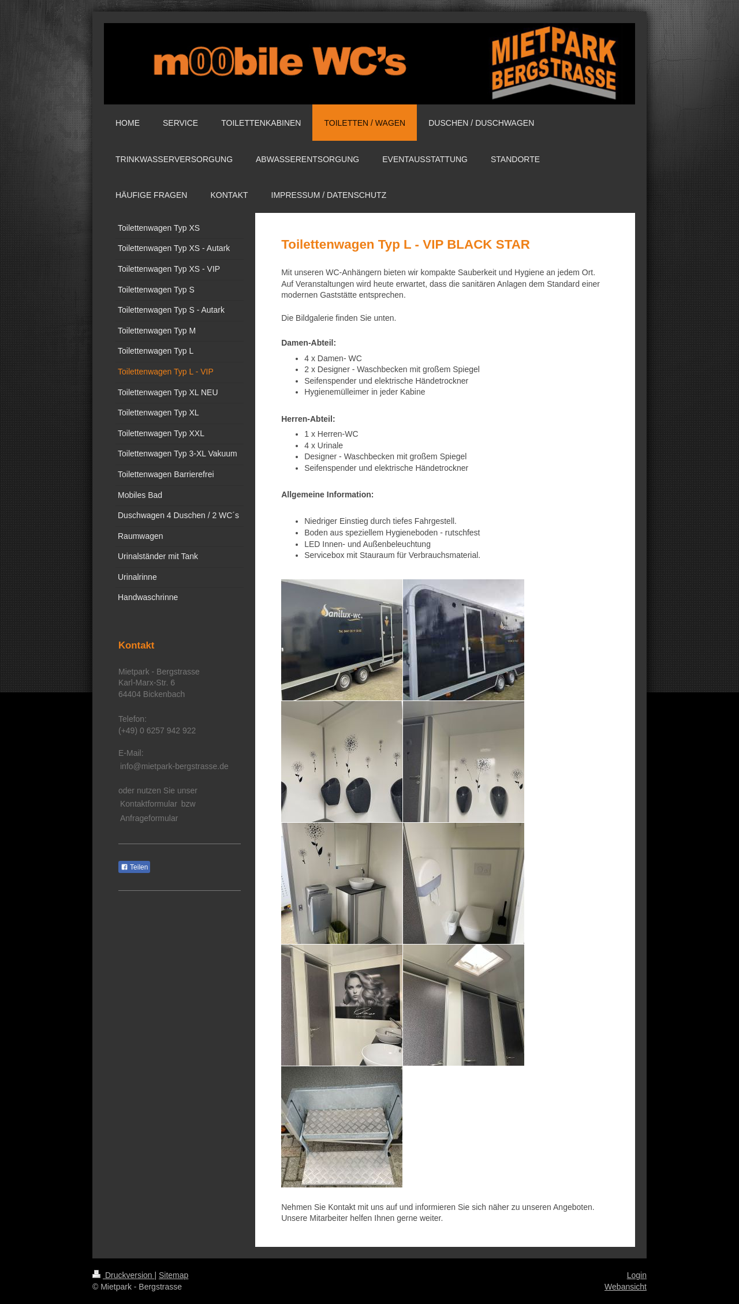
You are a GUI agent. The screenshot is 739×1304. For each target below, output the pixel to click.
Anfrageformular (149, 818)
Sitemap (173, 1275)
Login (637, 1275)
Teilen (134, 867)
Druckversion (123, 1275)
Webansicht (625, 1286)
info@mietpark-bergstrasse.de (174, 766)
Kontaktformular (148, 803)
